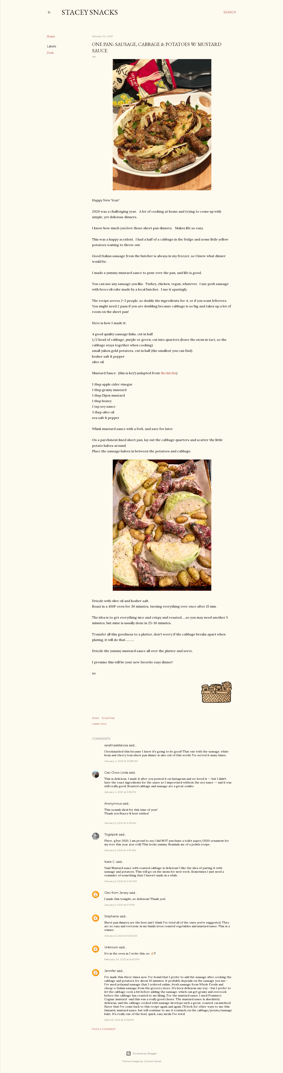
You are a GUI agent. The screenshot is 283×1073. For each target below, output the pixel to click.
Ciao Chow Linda (116, 772)
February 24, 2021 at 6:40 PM (121, 959)
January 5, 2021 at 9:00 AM (120, 881)
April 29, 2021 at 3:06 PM (119, 1019)
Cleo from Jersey (116, 893)
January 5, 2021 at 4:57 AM (120, 850)
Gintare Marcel (152, 1061)
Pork (50, 53)
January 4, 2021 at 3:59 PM (120, 792)
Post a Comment (104, 1029)
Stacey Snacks (90, 12)
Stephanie (111, 916)
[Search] (229, 12)
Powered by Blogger (141, 1053)
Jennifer (110, 971)
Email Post (108, 718)
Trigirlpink (111, 834)
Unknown (111, 947)
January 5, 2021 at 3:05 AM (120, 822)
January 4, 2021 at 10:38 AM (121, 761)
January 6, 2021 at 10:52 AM (120, 935)
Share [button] (51, 36)
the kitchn (168, 373)
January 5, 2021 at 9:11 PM (119, 904)
